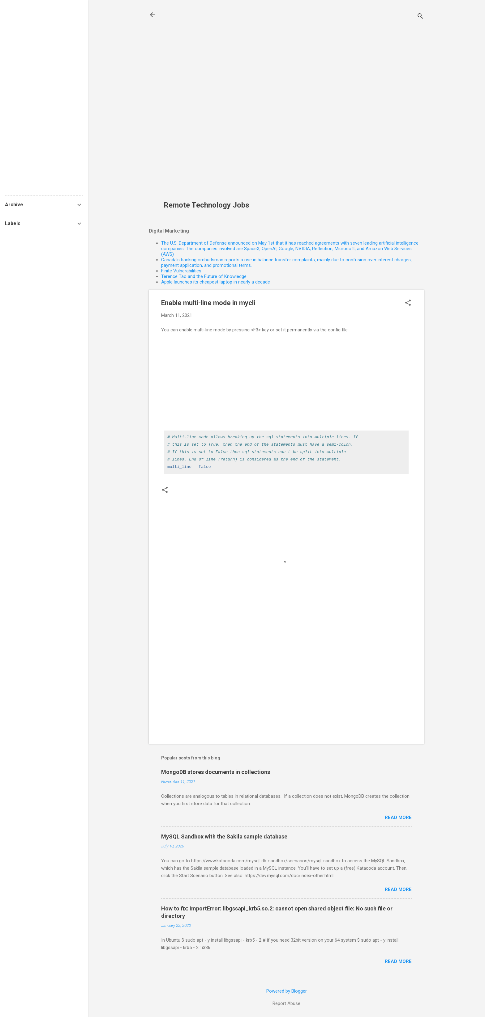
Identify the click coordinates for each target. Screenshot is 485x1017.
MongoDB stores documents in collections (215, 772)
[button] (408, 303)
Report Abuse (286, 1003)
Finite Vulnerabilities (181, 271)
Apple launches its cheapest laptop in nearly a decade (215, 282)
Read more (398, 817)
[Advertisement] (209, 103)
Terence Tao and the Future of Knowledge (204, 276)
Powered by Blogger (286, 991)
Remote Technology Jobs (206, 205)
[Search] (420, 16)
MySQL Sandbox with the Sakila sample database (224, 836)
